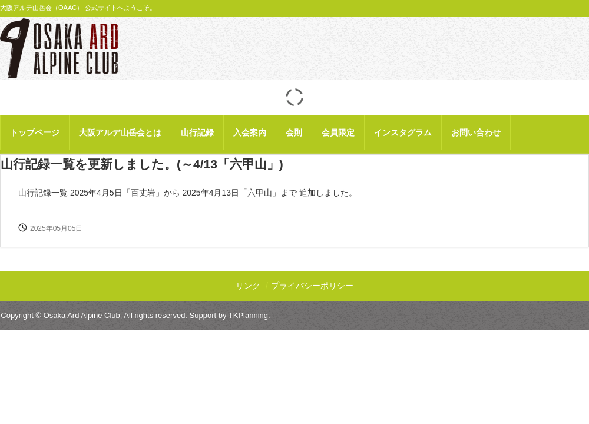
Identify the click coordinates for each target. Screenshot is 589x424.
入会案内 (249, 132)
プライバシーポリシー (312, 285)
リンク (248, 285)
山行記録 (197, 132)
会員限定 (338, 132)
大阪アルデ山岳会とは (120, 132)
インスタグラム (403, 132)
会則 (294, 132)
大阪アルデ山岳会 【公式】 (59, 48)
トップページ (34, 132)
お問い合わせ (476, 132)
